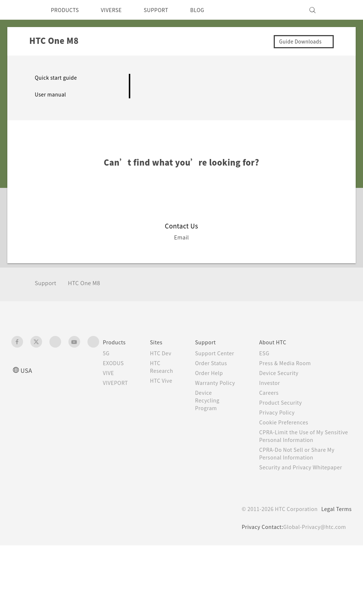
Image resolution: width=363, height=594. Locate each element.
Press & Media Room (293, 363)
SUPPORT (166, 10)
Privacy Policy (283, 412)
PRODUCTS (67, 10)
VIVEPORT (117, 382)
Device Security (285, 373)
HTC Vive (166, 380)
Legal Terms (335, 516)
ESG (270, 353)
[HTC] (20, 9)
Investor (275, 382)
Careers (274, 392)
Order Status (219, 370)
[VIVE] (342, 10)
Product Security (287, 402)
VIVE (109, 373)
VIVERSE (117, 10)
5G (106, 353)
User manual (51, 94)
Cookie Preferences (291, 422)
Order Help (217, 380)
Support (46, 282)
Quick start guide (58, 77)
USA (27, 370)
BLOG (210, 10)
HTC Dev (166, 353)
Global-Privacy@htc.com (313, 534)
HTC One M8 (89, 282)
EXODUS (115, 363)
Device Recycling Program (215, 416)
